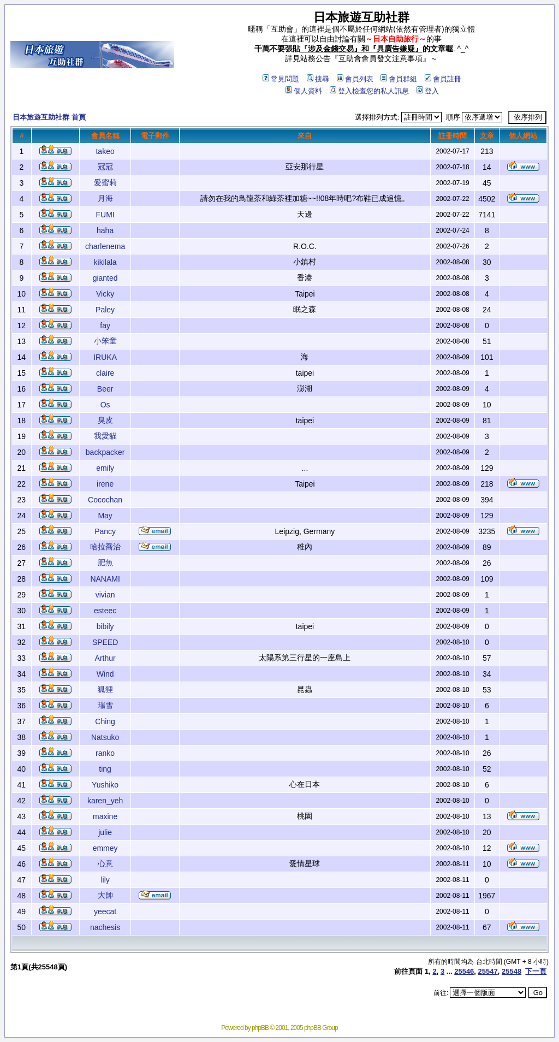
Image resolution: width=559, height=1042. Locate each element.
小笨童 (105, 340)
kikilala (105, 262)
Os (105, 404)
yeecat (105, 911)
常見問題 (281, 79)
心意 (105, 863)
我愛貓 (105, 435)
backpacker (105, 452)
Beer (105, 388)
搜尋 (318, 79)
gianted (105, 278)
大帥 (105, 895)
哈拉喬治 (105, 546)
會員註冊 (443, 79)
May (105, 515)
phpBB (260, 1028)
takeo (105, 151)
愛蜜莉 (105, 182)
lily (104, 879)
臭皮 (105, 420)
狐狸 (105, 689)
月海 (105, 198)
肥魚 (105, 562)
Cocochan (105, 499)
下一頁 (535, 971)
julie (105, 832)
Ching (105, 721)
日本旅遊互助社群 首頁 (49, 117)
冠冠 (105, 166)
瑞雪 (105, 705)
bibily (105, 626)
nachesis (105, 927)
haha (105, 230)
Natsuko (105, 737)
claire (105, 373)
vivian (105, 594)
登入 (428, 91)
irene (105, 483)
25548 (511, 971)
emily (105, 468)
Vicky (105, 293)
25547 (488, 971)
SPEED (105, 642)
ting (105, 769)
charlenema (105, 246)
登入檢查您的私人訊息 (369, 91)
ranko (105, 753)
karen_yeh (105, 800)
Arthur (105, 658)
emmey (105, 848)
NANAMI (105, 579)
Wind (105, 674)
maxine (105, 816)
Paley (105, 309)
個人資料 (304, 91)
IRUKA (105, 357)
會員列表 (355, 79)
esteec (105, 610)
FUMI (105, 214)
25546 (464, 971)
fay (105, 325)
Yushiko (105, 784)
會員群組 (398, 79)
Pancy (105, 531)
